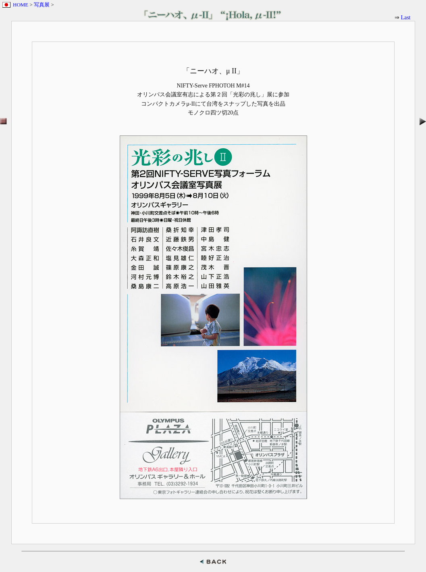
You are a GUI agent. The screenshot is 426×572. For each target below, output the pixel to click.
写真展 (42, 5)
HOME (20, 5)
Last (405, 18)
